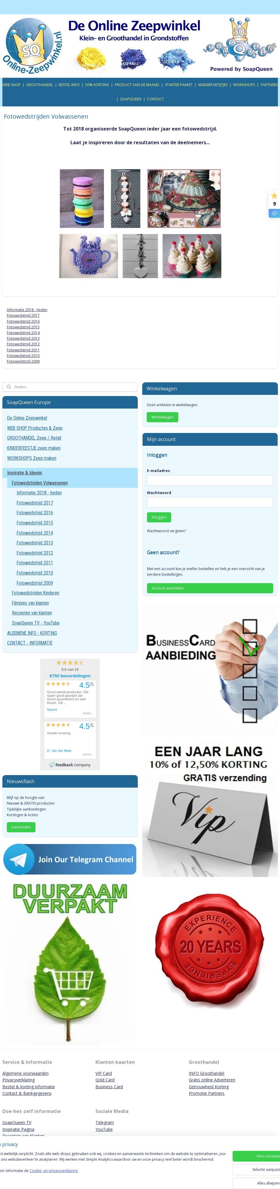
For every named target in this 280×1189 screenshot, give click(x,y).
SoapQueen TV (16, 1122)
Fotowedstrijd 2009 (23, 361)
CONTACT (155, 99)
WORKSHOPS (244, 84)
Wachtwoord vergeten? (166, 530)
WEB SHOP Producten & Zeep (35, 428)
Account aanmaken (168, 588)
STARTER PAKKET (179, 84)
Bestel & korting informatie (28, 1086)
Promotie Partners (207, 1093)
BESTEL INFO (69, 84)
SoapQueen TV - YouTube (36, 623)
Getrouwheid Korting (209, 1086)
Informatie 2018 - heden (27, 310)
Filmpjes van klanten (30, 603)
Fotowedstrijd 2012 (23, 344)
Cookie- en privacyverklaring (85, 1176)
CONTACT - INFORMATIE (29, 643)
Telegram (104, 1122)
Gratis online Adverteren (212, 1080)
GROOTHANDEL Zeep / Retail (34, 438)
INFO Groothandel (206, 1073)
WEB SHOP (12, 84)
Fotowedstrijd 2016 (23, 321)
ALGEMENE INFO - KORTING (32, 633)
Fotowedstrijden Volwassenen (40, 483)
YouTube (104, 1129)
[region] (100, 1169)
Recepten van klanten (32, 613)
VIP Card (103, 1073)
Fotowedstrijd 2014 (23, 332)
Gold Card (105, 1080)
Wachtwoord (159, 492)
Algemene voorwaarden (25, 1073)
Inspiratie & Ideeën (24, 473)
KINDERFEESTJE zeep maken (34, 448)
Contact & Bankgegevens (27, 1093)
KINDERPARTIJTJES (213, 84)
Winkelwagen (162, 417)
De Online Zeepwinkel (27, 418)
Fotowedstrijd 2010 (23, 355)
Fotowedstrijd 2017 (23, 315)
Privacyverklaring (18, 1080)
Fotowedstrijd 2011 (23, 350)
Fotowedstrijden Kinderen (35, 593)
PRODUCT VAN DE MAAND (137, 84)
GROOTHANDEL (39, 84)
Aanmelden (21, 827)
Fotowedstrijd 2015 (23, 327)
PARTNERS (269, 84)
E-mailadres (158, 470)
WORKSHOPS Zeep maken (31, 458)
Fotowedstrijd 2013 (23, 338)
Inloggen (159, 517)
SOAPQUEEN (130, 99)
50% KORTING (97, 84)
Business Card (109, 1086)
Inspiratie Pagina (18, 1129)
